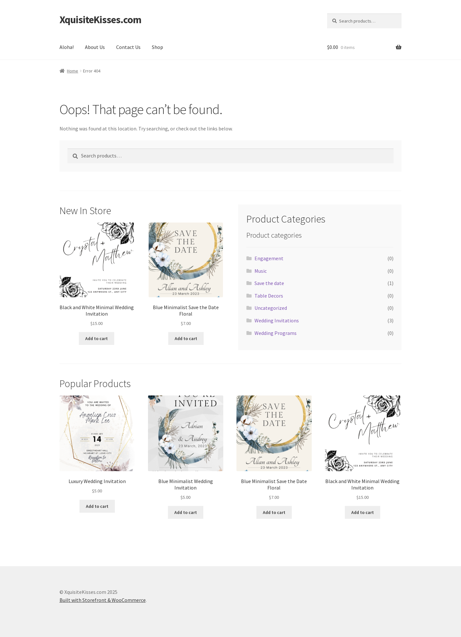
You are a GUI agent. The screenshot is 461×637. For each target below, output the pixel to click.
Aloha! (67, 47)
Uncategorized (270, 308)
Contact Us (128, 47)
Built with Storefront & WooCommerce (103, 600)
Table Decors (268, 295)
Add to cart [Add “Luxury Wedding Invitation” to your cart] (97, 506)
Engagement (268, 258)
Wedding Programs (275, 333)
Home (72, 71)
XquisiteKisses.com (100, 19)
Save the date (269, 283)
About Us (95, 47)
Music (260, 271)
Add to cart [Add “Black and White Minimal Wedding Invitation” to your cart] (96, 338)
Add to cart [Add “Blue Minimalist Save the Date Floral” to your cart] (186, 338)
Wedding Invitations (276, 320)
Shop (157, 47)
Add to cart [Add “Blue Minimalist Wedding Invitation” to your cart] (185, 512)
